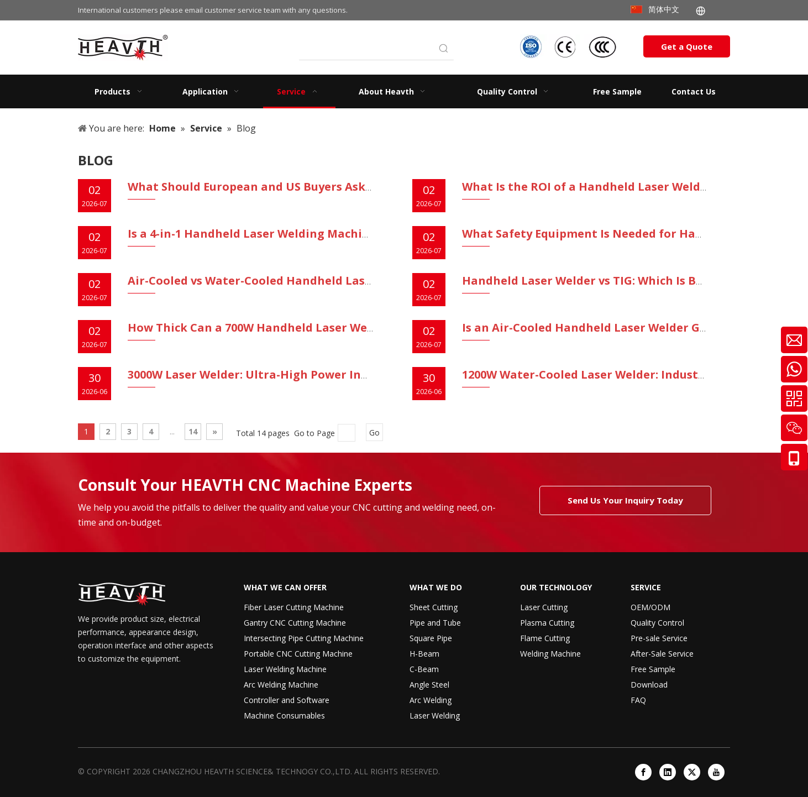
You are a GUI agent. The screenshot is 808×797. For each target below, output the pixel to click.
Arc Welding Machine (281, 684)
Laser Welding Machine (285, 669)
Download (649, 684)
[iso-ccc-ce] (570, 46)
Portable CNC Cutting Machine (298, 653)
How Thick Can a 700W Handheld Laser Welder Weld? (277, 327)
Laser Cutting (544, 607)
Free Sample (653, 669)
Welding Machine (550, 653)
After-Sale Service (662, 653)
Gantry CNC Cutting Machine (295, 622)
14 (192, 431)
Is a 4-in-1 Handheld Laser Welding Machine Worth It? (280, 233)
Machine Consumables (284, 715)
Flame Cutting (545, 638)
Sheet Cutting (434, 607)
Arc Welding (431, 700)
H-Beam (424, 653)
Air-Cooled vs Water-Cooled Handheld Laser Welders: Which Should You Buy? (345, 280)
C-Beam (424, 669)
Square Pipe (431, 638)
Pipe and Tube (435, 622)
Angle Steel (429, 684)
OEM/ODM (650, 607)
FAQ (638, 700)
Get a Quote (686, 46)
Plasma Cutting (547, 622)
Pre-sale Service (659, 638)
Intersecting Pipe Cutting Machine (304, 638)
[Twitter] (692, 772)
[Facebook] (643, 772)
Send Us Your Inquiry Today (625, 500)
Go (374, 432)
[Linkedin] (667, 772)
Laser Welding (435, 715)
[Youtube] (716, 772)
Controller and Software (286, 700)
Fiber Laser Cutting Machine (294, 607)
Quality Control (657, 622)
